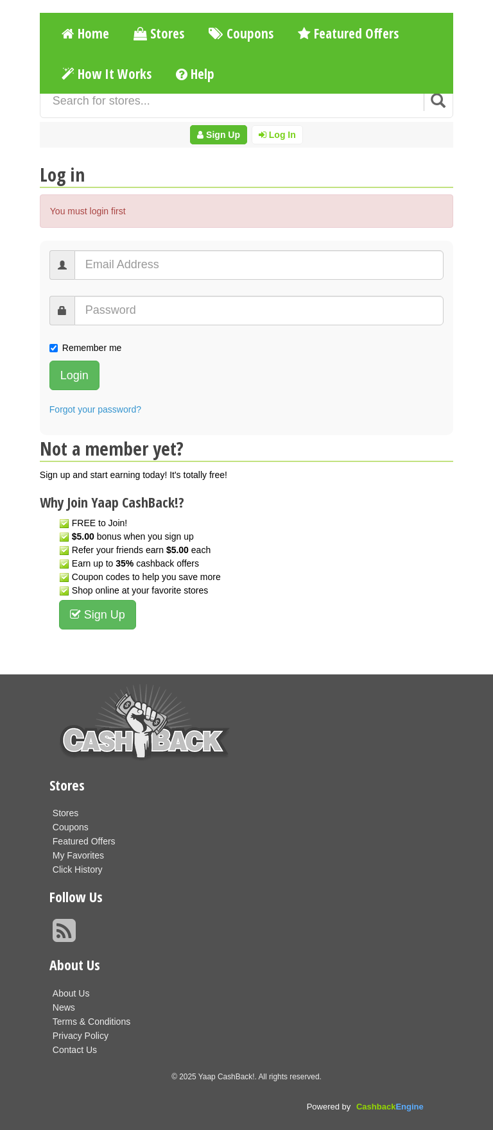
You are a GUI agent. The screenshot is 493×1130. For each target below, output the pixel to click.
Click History (78, 869)
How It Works (106, 74)
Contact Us (75, 1050)
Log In (277, 135)
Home (85, 33)
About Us (71, 993)
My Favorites (78, 855)
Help (195, 74)
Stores (159, 33)
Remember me (85, 348)
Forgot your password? (95, 409)
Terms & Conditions (91, 1021)
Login (74, 375)
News (64, 1007)
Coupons (241, 33)
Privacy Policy (80, 1036)
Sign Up (218, 135)
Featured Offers (348, 33)
